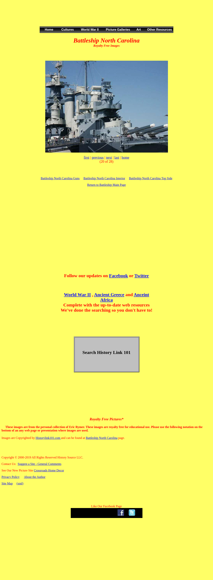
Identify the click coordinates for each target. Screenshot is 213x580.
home (125, 157)
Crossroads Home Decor (49, 470)
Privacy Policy (11, 477)
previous (98, 157)
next (109, 157)
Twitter (141, 275)
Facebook (118, 275)
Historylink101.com (48, 437)
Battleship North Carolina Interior (104, 178)
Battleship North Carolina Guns (60, 178)
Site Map (7, 483)
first (86, 157)
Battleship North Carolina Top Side (150, 178)
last (116, 157)
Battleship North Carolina (101, 437)
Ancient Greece (109, 294)
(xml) (19, 483)
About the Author (34, 477)
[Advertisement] (106, 17)
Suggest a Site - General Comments (39, 464)
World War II (77, 294)
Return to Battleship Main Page (106, 184)
